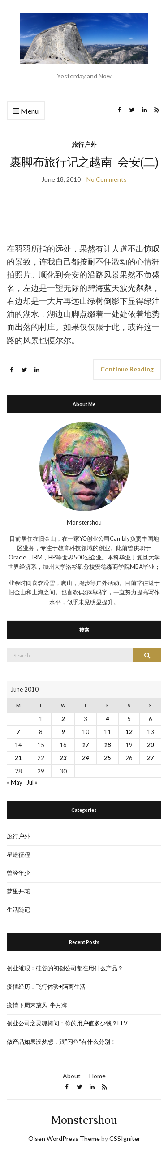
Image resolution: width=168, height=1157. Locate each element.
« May (14, 782)
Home (97, 1076)
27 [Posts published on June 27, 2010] (150, 757)
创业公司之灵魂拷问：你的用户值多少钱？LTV (67, 1023)
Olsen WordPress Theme (64, 1138)
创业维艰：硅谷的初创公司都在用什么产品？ (65, 968)
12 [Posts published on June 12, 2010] (129, 731)
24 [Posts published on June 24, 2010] (85, 757)
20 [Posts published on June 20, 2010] (150, 744)
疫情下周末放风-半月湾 (37, 1004)
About (72, 1076)
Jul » (32, 782)
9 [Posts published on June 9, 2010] (63, 731)
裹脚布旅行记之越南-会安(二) (84, 161)
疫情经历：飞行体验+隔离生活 (46, 986)
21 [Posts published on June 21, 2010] (18, 757)
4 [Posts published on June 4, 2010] (107, 718)
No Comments (106, 179)
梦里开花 (18, 891)
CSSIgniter (124, 1138)
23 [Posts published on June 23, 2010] (63, 757)
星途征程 (18, 854)
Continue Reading (127, 369)
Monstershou (84, 1120)
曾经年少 (18, 872)
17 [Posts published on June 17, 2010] (85, 744)
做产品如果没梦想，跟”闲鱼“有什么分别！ (61, 1041)
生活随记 (18, 909)
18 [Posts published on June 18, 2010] (107, 744)
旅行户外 (84, 144)
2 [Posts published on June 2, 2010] (63, 718)
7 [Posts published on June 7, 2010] (18, 731)
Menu (26, 111)
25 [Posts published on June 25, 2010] (107, 757)
